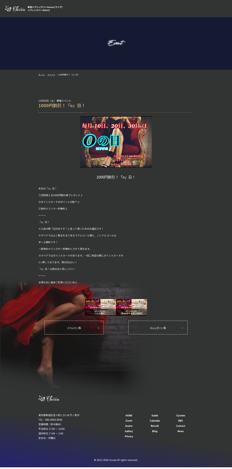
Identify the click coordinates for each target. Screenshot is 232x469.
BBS (183, 9)
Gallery (129, 432)
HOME (119, 9)
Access (195, 9)
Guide (131, 9)
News (180, 432)
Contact (222, 9)
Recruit (208, 9)
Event (157, 9)
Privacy (129, 438)
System (144, 9)
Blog (155, 432)
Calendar (171, 9)
